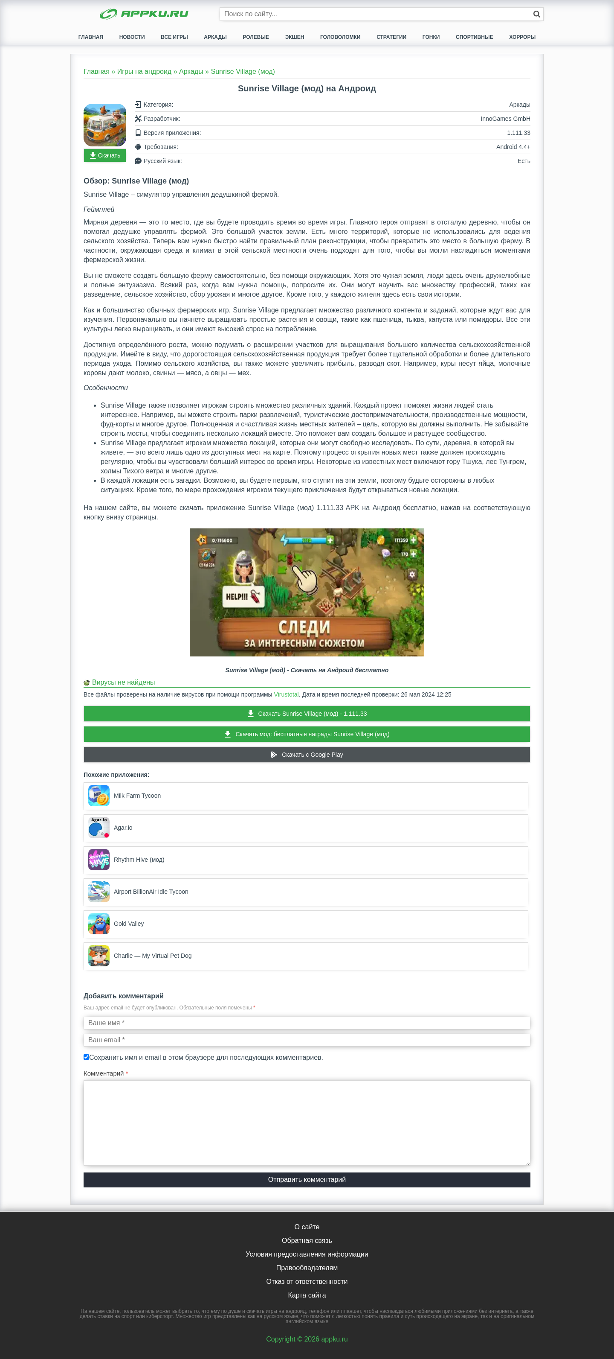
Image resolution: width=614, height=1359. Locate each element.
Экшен (294, 37)
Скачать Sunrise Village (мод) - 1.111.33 (312, 713)
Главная (90, 37)
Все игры (174, 37)
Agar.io (110, 827)
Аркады (215, 37)
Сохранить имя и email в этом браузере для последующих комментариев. (206, 1057)
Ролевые (256, 37)
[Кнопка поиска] (537, 14)
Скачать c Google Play (312, 754)
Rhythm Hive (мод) (126, 859)
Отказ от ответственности (307, 1281)
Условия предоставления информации (307, 1254)
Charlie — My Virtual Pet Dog (140, 955)
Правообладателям (307, 1268)
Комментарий (106, 1073)
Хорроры (522, 37)
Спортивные (474, 37)
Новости (132, 37)
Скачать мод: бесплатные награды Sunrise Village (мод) (312, 734)
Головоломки (340, 37)
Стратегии (391, 37)
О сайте (307, 1227)
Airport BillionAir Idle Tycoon (138, 891)
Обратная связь (307, 1240)
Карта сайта (307, 1295)
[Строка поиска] (382, 14)
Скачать (109, 155)
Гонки (431, 37)
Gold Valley (116, 923)
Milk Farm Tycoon (124, 795)
